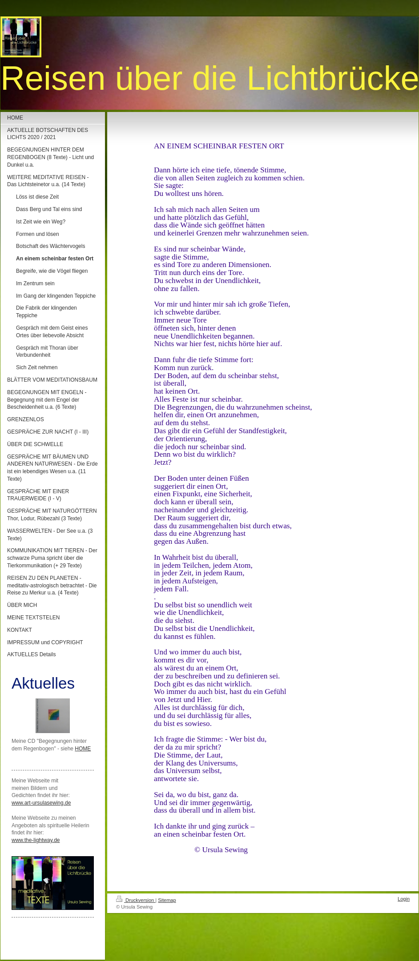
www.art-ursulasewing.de (41, 803)
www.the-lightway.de (36, 840)
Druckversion (135, 900)
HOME (83, 749)
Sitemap (167, 900)
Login (404, 898)
